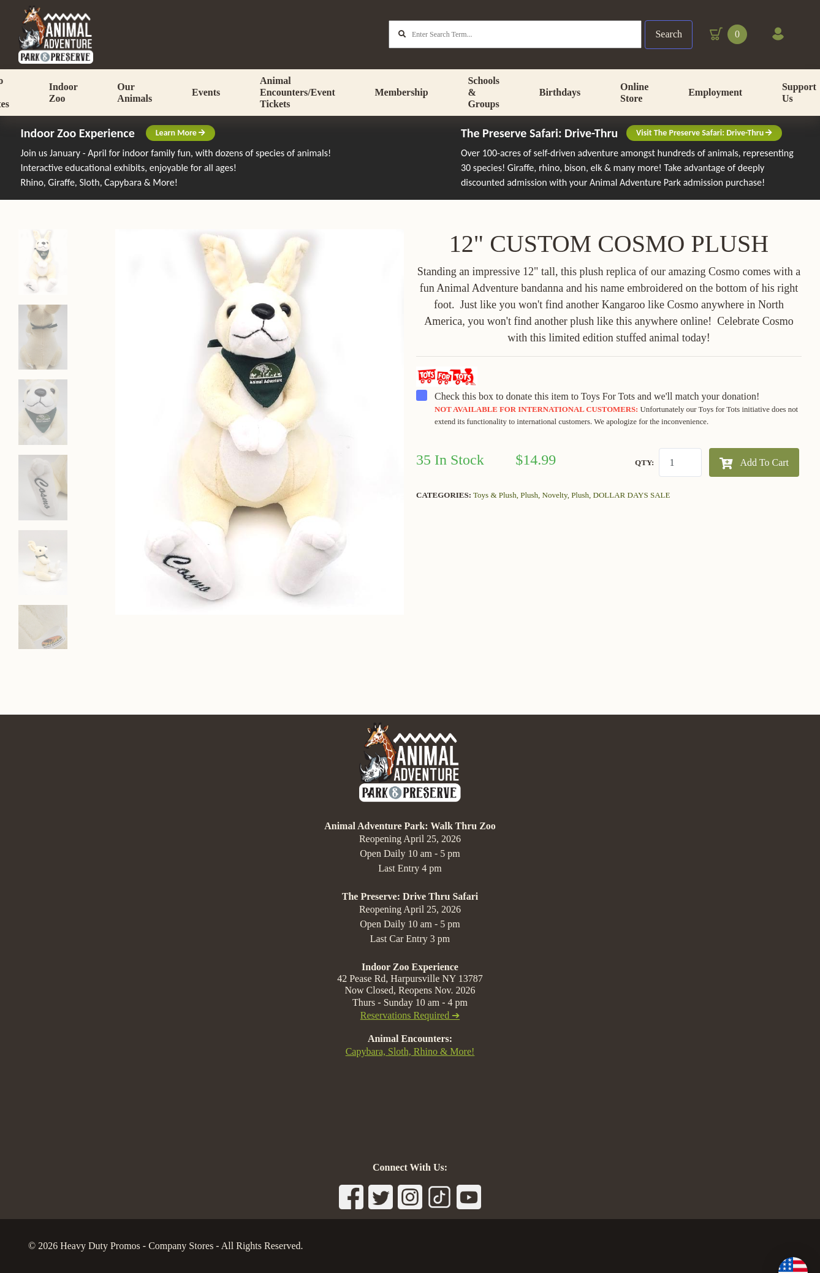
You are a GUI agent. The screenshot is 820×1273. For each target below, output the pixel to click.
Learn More (180, 160)
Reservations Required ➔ (410, 1015)
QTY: (644, 490)
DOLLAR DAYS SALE (631, 522)
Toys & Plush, (496, 522)
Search (668, 36)
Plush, (531, 522)
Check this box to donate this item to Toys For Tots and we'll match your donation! (609, 436)
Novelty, (557, 522)
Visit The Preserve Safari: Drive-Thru (704, 160)
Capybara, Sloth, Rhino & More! (410, 1051)
